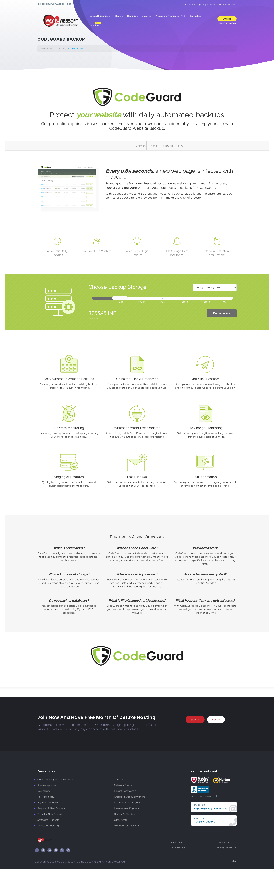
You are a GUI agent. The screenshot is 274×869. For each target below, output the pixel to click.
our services (179, 847)
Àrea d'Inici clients (100, 16)
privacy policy (227, 842)
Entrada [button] (227, 19)
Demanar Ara (221, 313)
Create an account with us (129, 796)
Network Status (46, 796)
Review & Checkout (125, 814)
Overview (141, 145)
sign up (195, 719)
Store (118, 16)
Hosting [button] (95, 24)
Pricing (153, 145)
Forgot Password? (125, 791)
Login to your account (127, 802)
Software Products (48, 819)
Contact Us (120, 779)
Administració (47, 48)
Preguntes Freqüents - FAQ (170, 16)
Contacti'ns (196, 16)
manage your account (127, 825)
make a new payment (127, 808)
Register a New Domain (51, 808)
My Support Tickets (48, 802)
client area (120, 819)
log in (216, 719)
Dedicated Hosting (48, 825)
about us (176, 842)
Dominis (132, 16)
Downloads (44, 791)
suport (146, 16)
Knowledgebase (46, 785)
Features (168, 145)
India (233, 861)
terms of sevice (226, 847)
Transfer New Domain (50, 814)
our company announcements (55, 779)
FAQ (180, 145)
